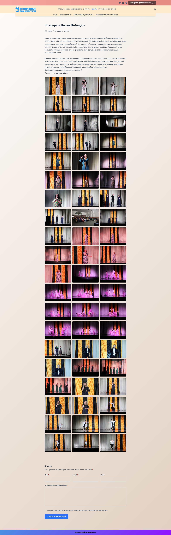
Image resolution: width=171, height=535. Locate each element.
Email (75, 475)
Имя (47, 475)
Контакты (86, 9)
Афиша (67, 9)
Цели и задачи (65, 15)
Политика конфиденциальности (85, 532)
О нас (55, 15)
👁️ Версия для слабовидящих (142, 3)
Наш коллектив (76, 9)
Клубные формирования (107, 9)
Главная (60, 9)
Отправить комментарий (56, 516)
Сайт (102, 475)
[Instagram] (126, 3)
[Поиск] (155, 9)
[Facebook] (120, 3)
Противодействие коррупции (107, 15)
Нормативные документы (83, 15)
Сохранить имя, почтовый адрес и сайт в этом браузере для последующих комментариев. (77, 510)
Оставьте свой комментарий (56, 485)
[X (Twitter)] (123, 3)
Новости (94, 9)
